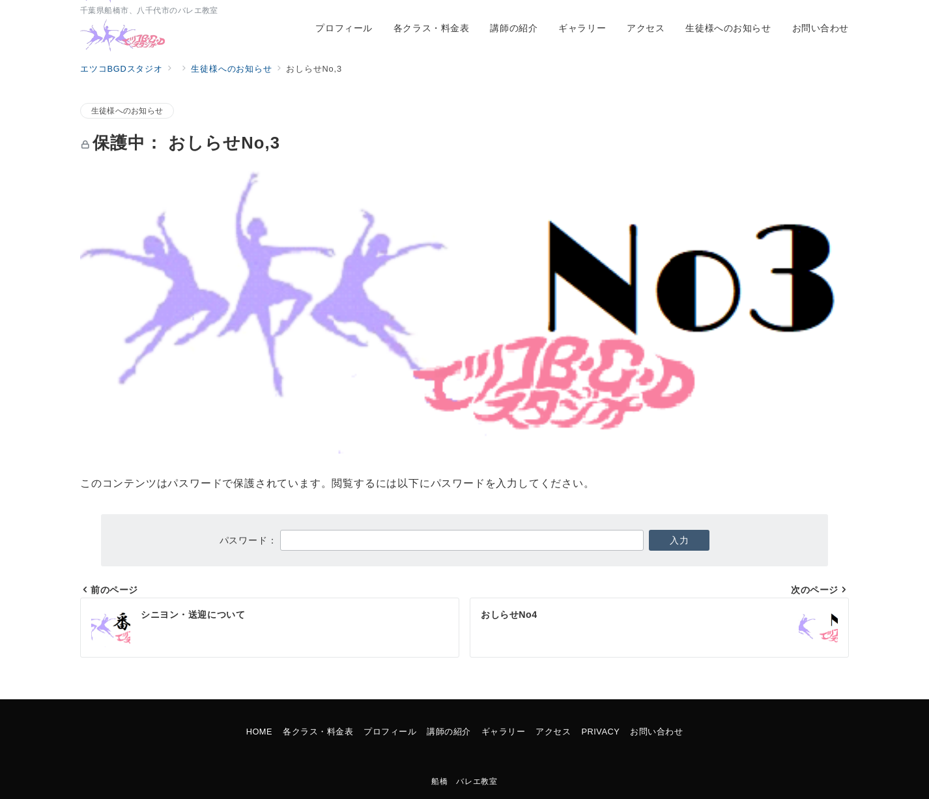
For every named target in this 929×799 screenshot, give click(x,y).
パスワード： (432, 540)
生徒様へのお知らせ (127, 110)
